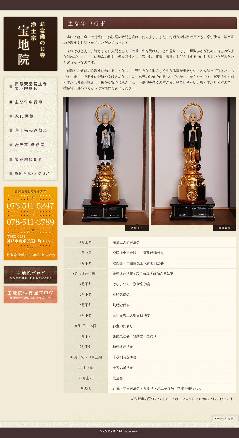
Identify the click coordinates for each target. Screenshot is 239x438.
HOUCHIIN (109, 431)
